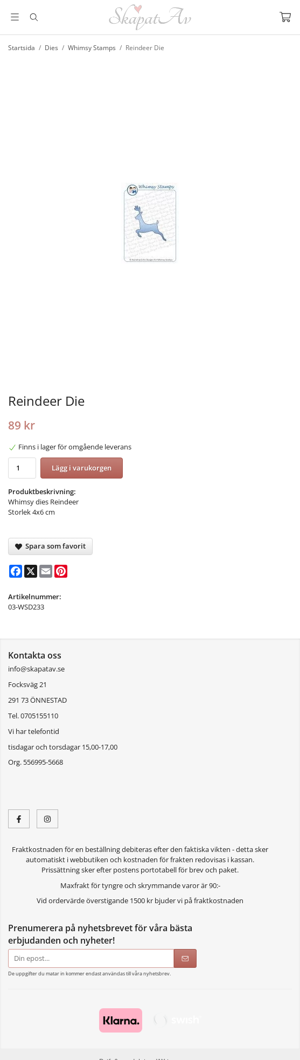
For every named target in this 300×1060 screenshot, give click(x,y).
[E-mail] (45, 571)
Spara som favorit (50, 546)
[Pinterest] (60, 571)
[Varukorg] (285, 17)
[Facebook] (15, 571)
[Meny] (14, 17)
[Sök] (33, 17)
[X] (30, 571)
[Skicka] (185, 958)
